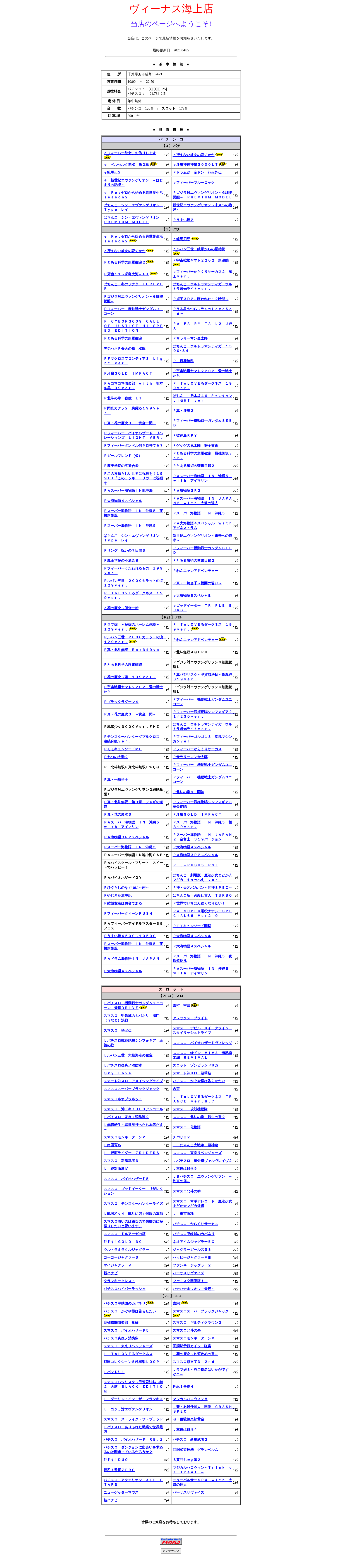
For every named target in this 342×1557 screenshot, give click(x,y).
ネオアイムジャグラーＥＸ (194, 1242)
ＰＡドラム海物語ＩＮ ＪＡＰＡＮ (131, 958)
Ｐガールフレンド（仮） (123, 456)
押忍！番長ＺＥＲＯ (119, 1470)
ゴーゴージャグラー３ (121, 1257)
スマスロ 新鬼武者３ (121, 1161)
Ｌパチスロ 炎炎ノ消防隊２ (126, 1117)
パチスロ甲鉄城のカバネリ (194, 1234)
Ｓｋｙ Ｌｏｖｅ (118, 1073)
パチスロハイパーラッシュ (124, 1289)
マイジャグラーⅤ (118, 1265)
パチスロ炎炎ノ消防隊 (121, 1338)
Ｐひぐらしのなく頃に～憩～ (126, 887)
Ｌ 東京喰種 (183, 1214)
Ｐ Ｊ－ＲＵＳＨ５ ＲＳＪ (195, 865)
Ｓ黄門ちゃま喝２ (187, 1460)
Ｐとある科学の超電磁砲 (123, 338)
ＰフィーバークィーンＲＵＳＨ (128, 913)
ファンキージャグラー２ (192, 1265)
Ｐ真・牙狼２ (183, 410)
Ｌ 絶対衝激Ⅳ (116, 1168)
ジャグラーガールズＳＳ (192, 1249)
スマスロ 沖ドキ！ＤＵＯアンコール (133, 1109)
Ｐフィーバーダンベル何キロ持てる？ (133, 445)
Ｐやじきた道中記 (118, 895)
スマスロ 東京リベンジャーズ (197, 1153)
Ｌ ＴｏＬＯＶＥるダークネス (128, 1354)
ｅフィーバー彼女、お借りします (130, 153)
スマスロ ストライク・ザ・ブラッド (133, 1419)
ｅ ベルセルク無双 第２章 (126, 164)
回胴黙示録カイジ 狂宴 (192, 1346)
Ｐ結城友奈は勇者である (123, 903)
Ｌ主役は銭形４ (185, 1429)
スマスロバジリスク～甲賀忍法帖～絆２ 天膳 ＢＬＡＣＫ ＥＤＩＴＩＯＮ (133, 1386)
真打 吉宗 (181, 1006)
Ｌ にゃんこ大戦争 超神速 (195, 1145)
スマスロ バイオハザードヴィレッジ (202, 1043)
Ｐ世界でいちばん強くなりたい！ (199, 903)
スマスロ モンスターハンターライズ (133, 1203)
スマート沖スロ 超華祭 (192, 1073)
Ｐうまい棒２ (183, 220)
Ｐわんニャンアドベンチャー (195, 571)
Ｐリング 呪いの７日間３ (124, 550)
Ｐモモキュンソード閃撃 (192, 926)
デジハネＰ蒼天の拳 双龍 (124, 348)
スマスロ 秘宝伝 (118, 1030)
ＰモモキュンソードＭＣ (123, 749)
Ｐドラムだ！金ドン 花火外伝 (197, 172)
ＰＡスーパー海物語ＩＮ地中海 (128, 490)
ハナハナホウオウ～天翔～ (194, 1289)
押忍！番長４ (183, 1386)
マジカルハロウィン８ (190, 1399)
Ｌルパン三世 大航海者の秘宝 (128, 1055)
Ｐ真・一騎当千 (116, 779)
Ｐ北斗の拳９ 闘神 (188, 792)
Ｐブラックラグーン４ (121, 702)
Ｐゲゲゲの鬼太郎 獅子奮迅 (195, 445)
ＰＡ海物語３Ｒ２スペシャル (126, 837)
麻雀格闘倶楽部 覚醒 (121, 1322)
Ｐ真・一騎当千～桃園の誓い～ (197, 583)
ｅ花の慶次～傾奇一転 (121, 608)
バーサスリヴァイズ (188, 1273)
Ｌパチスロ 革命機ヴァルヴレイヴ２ (202, 1161)
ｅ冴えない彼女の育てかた (194, 155)
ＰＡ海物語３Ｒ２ (187, 490)
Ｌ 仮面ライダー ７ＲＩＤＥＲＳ (131, 1153)
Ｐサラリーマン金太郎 (190, 338)
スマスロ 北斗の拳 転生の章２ (199, 1117)
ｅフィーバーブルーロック (194, 182)
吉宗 (176, 1089)
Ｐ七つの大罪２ (116, 757)
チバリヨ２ (181, 1137)
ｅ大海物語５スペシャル (192, 595)
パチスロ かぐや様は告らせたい (199, 1081)
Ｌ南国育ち (112, 1145)
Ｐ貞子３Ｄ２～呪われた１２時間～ (201, 299)
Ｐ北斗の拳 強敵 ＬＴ (123, 398)
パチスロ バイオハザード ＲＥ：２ (133, 1439)
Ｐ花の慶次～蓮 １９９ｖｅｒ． (130, 677)
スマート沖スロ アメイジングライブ (133, 1081)
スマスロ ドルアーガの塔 (124, 1234)
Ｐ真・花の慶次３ (118, 814)
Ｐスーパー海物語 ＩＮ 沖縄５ (199, 513)
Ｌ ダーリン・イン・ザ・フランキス (133, 1399)
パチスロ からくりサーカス (195, 1224)
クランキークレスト (119, 1281)
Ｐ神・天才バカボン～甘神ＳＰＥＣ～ (202, 887)
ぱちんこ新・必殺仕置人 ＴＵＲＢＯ (202, 895)
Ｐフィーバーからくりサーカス (197, 749)
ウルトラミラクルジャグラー (126, 1249)
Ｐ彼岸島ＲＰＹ (185, 435)
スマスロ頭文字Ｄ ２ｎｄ (194, 1362)
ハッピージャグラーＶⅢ (192, 1257)
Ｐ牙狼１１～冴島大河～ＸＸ (126, 274)
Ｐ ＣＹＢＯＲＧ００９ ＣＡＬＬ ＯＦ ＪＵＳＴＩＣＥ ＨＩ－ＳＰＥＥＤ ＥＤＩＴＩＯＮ (133, 326)
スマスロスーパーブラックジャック (131, 1089)
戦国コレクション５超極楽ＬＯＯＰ (131, 1362)
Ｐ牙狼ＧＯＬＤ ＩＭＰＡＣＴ (128, 373)
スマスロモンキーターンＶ (124, 1137)
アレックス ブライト (190, 1018)
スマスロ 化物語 (187, 1127)
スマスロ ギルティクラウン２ (197, 1322)
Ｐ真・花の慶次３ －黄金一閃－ (130, 423)
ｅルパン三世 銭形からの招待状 (199, 249)
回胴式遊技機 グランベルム (195, 1450)
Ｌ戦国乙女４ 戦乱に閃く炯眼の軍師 (133, 1214)
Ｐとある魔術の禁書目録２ (194, 466)
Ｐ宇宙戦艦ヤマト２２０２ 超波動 (201, 260)
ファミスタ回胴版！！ (190, 1281)
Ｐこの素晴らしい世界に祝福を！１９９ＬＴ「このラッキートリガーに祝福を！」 (133, 478)
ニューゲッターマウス (121, 1492)
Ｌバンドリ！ (114, 1372)
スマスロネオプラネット (123, 1099)
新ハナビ (111, 1273)
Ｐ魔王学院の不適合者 (121, 466)
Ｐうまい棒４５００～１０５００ (130, 936)
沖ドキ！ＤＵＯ (116, 1460)
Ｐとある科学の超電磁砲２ (124, 262)
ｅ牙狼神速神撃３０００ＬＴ (195, 164)
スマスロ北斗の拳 (187, 1191)
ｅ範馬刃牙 (112, 172)
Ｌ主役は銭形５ (185, 1168)
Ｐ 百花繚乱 (183, 361)
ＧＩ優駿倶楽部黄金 (188, 1419)
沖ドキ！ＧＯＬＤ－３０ (123, 1242)
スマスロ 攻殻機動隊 (190, 1109)
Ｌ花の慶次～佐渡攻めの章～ (195, 1354)
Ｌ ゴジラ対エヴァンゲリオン (128, 1409)
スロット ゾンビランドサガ (195, 1065)
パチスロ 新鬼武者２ (190, 1439)
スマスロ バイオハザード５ (126, 1179)
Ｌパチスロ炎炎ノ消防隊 (123, 1065)
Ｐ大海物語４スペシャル (123, 501)
